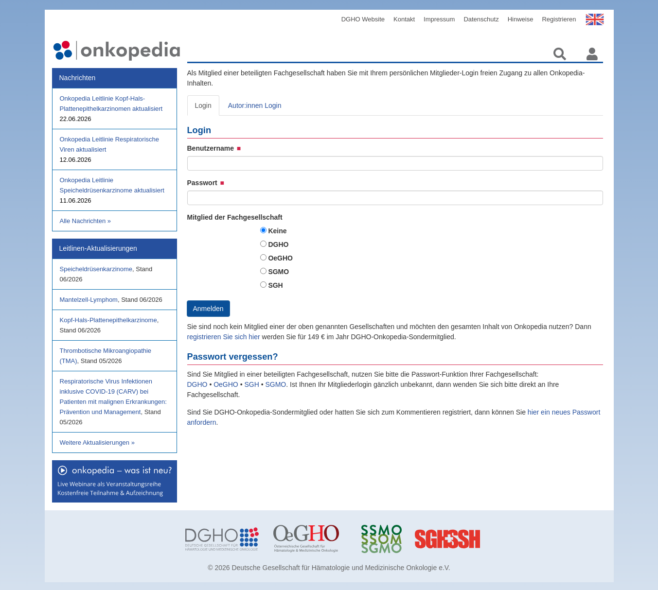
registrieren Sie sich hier (224, 337)
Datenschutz (480, 19)
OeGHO (280, 258)
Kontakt (404, 19)
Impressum (439, 19)
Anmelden (208, 308)
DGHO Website (363, 19)
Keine (277, 231)
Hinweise (521, 19)
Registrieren (559, 19)
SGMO (278, 272)
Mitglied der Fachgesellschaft (235, 217)
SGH (275, 285)
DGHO (278, 244)
